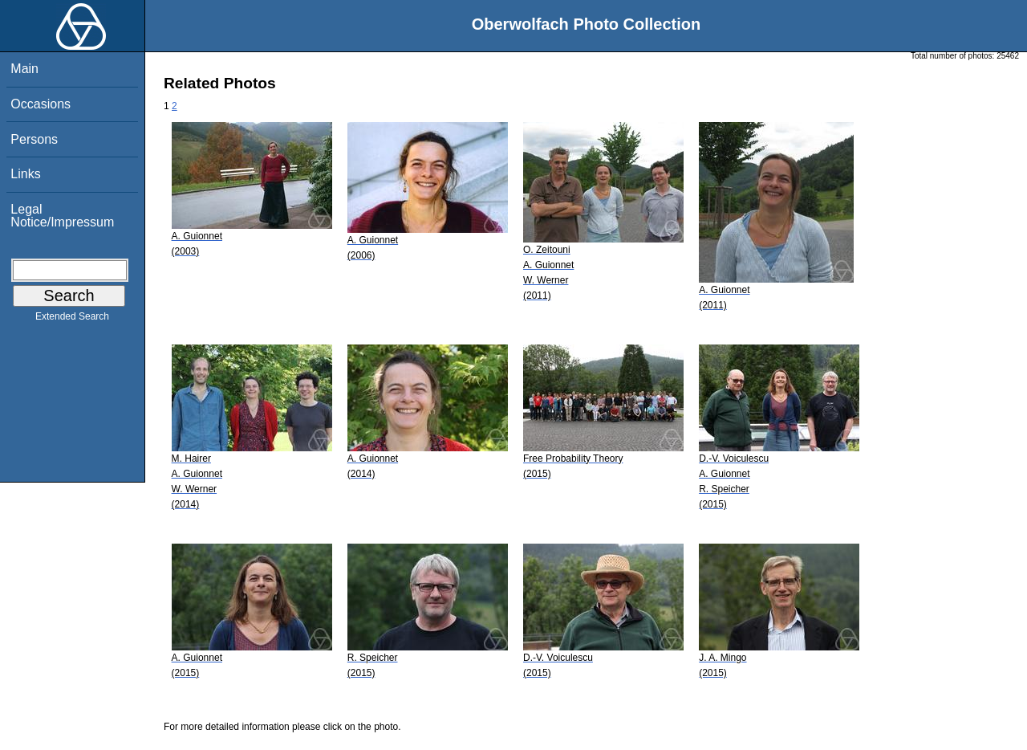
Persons (34, 139)
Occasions (40, 104)
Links (25, 174)
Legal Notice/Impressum (62, 215)
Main (24, 68)
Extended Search (72, 319)
